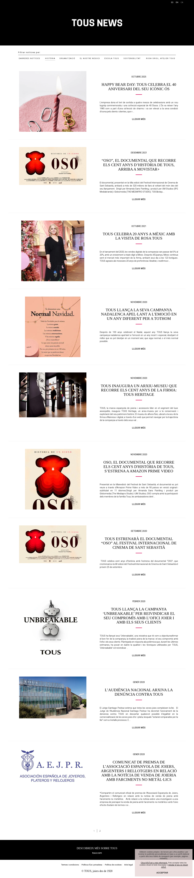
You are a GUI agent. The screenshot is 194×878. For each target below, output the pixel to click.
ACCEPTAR (162, 872)
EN (177, 2)
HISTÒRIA (50, 58)
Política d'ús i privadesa (92, 866)
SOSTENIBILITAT (132, 58)
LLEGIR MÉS (139, 119)
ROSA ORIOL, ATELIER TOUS (160, 58)
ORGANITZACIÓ (67, 58)
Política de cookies (113, 866)
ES (172, 2)
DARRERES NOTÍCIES (29, 58)
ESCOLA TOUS (111, 58)
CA (182, 2)
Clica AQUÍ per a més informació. (154, 863)
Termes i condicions (70, 866)
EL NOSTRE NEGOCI (90, 58)
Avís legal (128, 866)
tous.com (97, 854)
